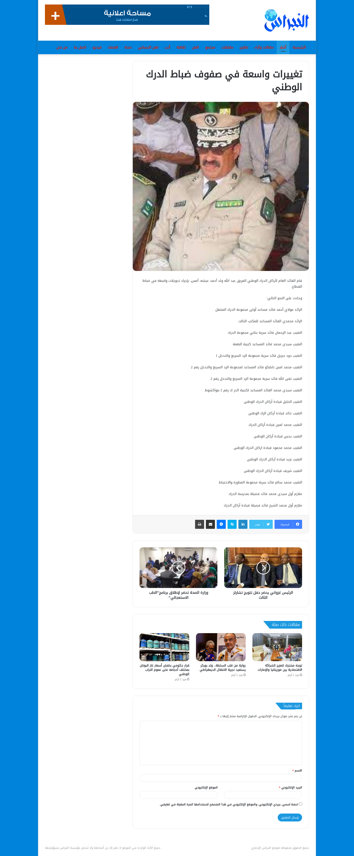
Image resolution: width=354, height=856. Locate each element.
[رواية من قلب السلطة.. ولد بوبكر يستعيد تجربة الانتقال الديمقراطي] (221, 647)
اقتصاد (113, 47)
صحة (128, 47)
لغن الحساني (148, 47)
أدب (167, 47)
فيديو (97, 47)
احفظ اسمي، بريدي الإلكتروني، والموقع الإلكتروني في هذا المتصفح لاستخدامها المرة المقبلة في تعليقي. (229, 804)
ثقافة (181, 47)
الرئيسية (299, 47)
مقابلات (227, 47)
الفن (195, 47)
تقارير (244, 47)
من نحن (62, 47)
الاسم (297, 770)
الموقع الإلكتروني (206, 787)
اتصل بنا (80, 47)
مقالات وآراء (263, 47)
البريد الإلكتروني (290, 787)
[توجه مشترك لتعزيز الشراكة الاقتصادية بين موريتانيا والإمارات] (277, 647)
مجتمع (210, 47)
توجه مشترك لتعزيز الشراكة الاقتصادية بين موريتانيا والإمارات (280, 667)
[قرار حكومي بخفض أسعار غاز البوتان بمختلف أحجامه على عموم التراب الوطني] (164, 647)
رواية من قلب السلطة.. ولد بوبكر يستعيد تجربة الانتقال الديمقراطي (223, 667)
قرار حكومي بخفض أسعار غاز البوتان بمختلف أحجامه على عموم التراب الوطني (164, 669)
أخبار (283, 47)
